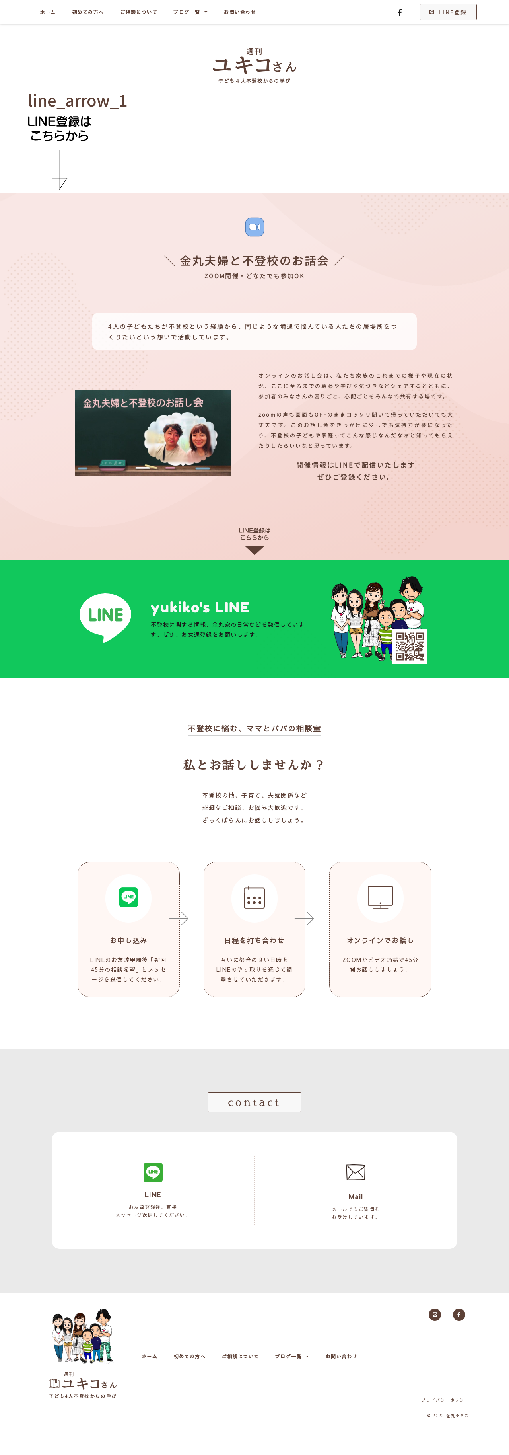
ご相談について (139, 12)
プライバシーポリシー (445, 1400)
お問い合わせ (240, 12)
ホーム (48, 12)
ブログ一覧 (190, 12)
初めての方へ (88, 12)
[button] (254, 1102)
